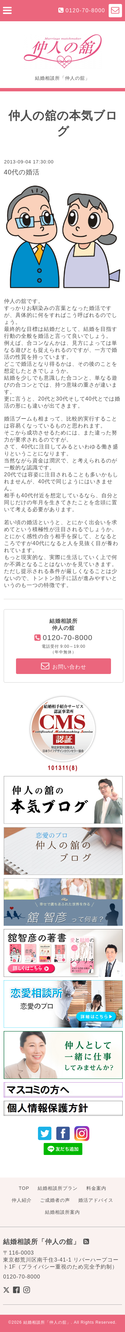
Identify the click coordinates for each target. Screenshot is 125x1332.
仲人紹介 (22, 1200)
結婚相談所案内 (62, 1212)
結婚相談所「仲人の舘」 (47, 1322)
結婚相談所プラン (58, 1188)
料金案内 (96, 1188)
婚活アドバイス (95, 1200)
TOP (24, 1188)
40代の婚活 (22, 172)
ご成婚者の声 (55, 1200)
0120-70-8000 (85, 10)
